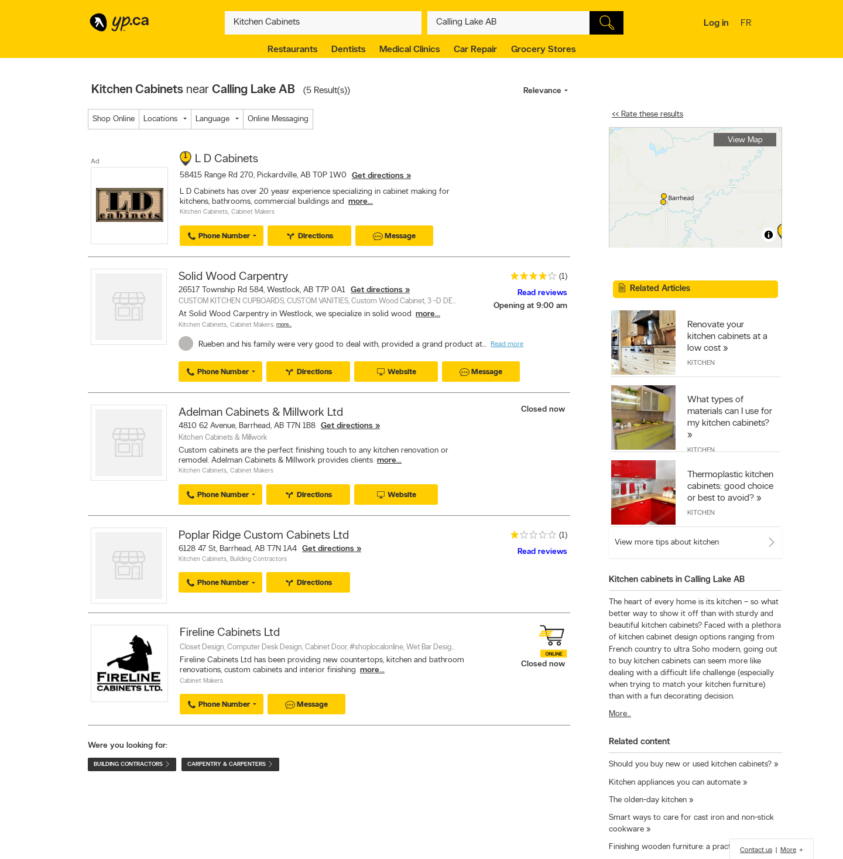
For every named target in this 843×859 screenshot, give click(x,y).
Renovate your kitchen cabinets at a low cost (727, 336)
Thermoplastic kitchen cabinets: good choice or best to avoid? (730, 486)
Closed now (544, 409)
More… (284, 324)
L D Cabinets (226, 159)
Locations (160, 119)
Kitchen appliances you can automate (675, 782)
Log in (716, 23)
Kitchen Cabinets (204, 212)
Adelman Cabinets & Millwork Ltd (261, 413)
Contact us (756, 850)
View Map (745, 140)
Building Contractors (258, 559)
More (788, 850)
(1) (563, 276)
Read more (507, 344)
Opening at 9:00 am (530, 306)
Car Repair (475, 49)
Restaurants (292, 49)
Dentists (348, 49)
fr (747, 24)
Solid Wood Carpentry (233, 277)
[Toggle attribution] (769, 235)
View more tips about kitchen (667, 542)
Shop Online (113, 119)
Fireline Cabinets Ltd (230, 633)
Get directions (378, 176)
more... (360, 201)
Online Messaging (278, 119)
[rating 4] (530, 278)
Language (212, 119)
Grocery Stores (543, 49)
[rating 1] (530, 537)
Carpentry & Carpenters (230, 764)
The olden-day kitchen (648, 800)
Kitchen (701, 363)
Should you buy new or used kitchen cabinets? (690, 764)
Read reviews (542, 293)
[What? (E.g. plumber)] (323, 23)
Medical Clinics (409, 49)
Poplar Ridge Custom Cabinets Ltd (264, 536)
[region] (695, 188)
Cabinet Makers (253, 212)
